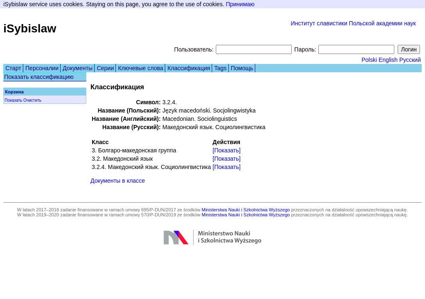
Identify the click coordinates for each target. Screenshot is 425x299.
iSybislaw (29, 28)
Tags (220, 68)
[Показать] (226, 150)
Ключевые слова (140, 68)
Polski (369, 59)
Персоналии (42, 68)
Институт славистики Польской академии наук (353, 23)
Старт (13, 68)
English (388, 59)
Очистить (32, 100)
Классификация (188, 68)
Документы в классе (117, 180)
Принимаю (240, 4)
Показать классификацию (38, 77)
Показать (13, 100)
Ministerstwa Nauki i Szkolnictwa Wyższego (246, 209)
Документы (78, 68)
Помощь (242, 68)
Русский (410, 59)
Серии (105, 68)
